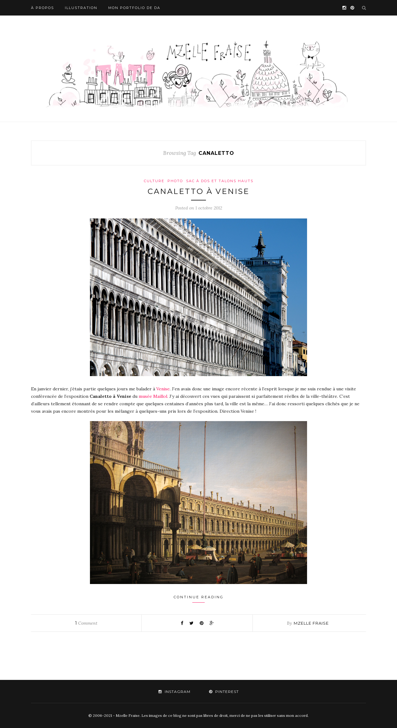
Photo (175, 181)
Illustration (81, 8)
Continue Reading (199, 599)
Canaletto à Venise (198, 191)
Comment (86, 623)
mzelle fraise (311, 623)
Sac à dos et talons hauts (219, 181)
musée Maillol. (152, 396)
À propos (42, 8)
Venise (163, 389)
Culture (154, 181)
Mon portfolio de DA (134, 8)
